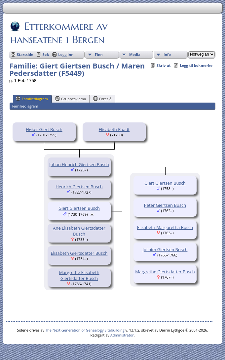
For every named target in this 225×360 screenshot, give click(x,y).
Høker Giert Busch (44, 129)
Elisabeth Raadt (114, 129)
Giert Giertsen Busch (79, 208)
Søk (46, 54)
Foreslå (102, 98)
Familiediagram (32, 98)
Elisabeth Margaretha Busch (165, 227)
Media (134, 54)
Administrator (122, 335)
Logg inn (65, 54)
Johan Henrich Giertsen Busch (79, 164)
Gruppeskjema (70, 98)
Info (167, 54)
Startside (25, 54)
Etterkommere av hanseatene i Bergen (58, 33)
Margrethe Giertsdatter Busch (165, 272)
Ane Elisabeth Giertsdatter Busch (79, 231)
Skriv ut (163, 65)
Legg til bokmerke (196, 65)
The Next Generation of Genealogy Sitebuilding (85, 330)
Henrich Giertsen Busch (79, 187)
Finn (99, 54)
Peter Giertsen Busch (165, 205)
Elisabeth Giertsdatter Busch (79, 253)
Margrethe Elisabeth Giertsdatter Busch (79, 275)
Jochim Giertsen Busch (165, 249)
